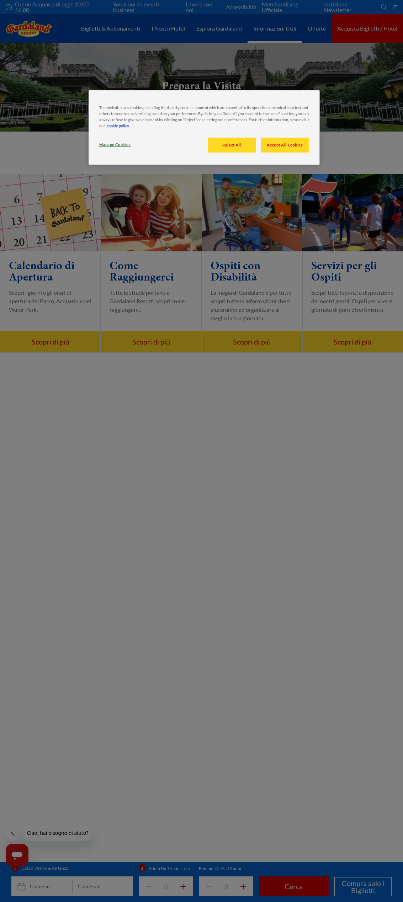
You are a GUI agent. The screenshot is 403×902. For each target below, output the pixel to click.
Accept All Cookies (285, 145)
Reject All (231, 145)
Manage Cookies (115, 144)
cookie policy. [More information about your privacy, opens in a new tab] (118, 125)
